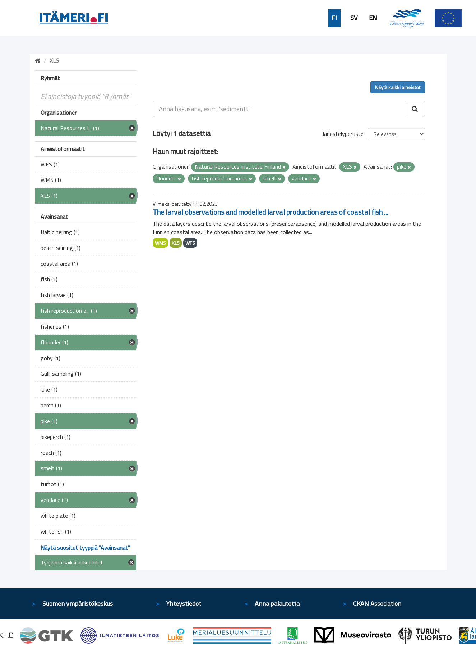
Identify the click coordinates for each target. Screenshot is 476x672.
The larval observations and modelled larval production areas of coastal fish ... (270, 212)
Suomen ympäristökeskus (77, 603)
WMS (160, 243)
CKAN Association (377, 603)
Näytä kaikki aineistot (397, 87)
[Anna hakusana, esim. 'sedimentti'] (279, 109)
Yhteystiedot (183, 603)
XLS (176, 243)
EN (373, 18)
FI (334, 18)
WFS (190, 243)
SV (353, 18)
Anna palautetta (277, 603)
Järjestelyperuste (343, 133)
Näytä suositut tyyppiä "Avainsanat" (85, 547)
